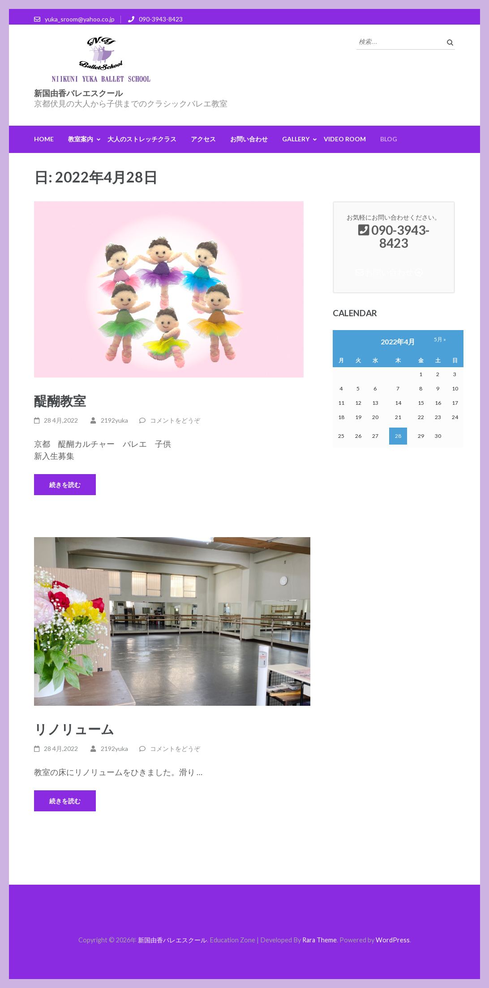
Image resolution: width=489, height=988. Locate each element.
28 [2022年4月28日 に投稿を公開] (398, 436)
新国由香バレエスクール (78, 93)
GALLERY (295, 139)
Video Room (345, 139)
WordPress (393, 940)
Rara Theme (319, 940)
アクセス (203, 139)
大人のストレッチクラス (141, 139)
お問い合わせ (249, 139)
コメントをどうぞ (175, 420)
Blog (388, 139)
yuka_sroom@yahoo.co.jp (80, 19)
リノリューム (74, 729)
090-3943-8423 (161, 19)
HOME (44, 139)
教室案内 (80, 139)
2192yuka (114, 420)
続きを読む (65, 484)
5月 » (440, 339)
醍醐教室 (60, 400)
